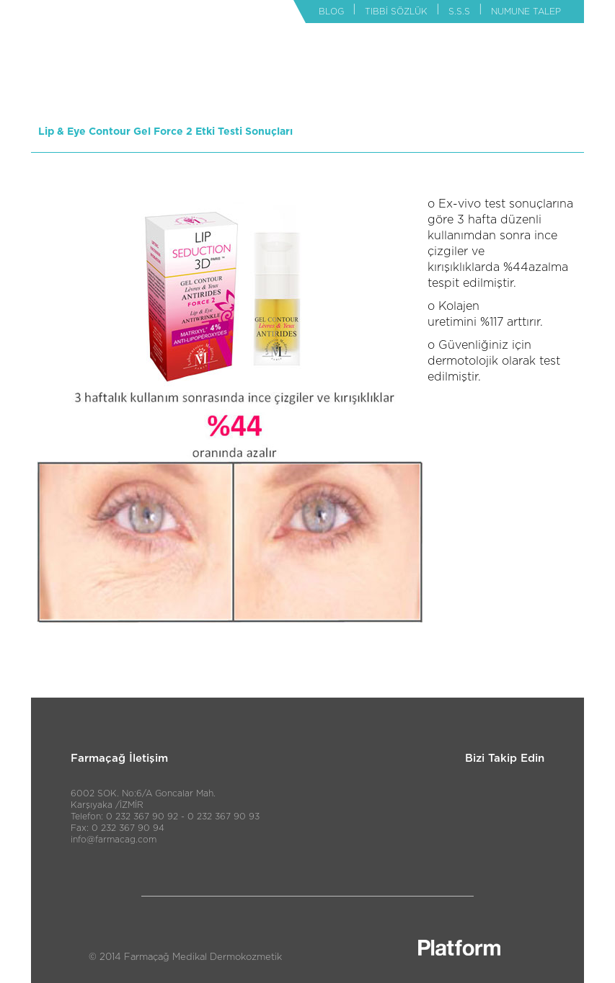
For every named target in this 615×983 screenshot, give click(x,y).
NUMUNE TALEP (526, 11)
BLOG (331, 11)
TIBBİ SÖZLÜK (396, 11)
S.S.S (459, 11)
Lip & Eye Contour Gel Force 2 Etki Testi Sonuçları (165, 132)
